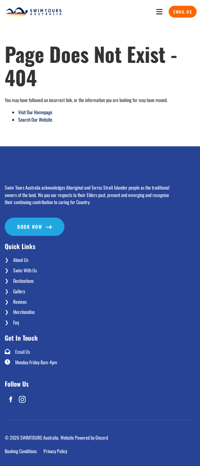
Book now (17, 221)
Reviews (20, 301)
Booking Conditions (21, 451)
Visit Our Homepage (35, 112)
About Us (20, 259)
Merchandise (24, 311)
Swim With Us (25, 270)
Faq (16, 322)
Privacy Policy (55, 451)
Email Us (180, 9)
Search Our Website (35, 119)
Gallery (19, 291)
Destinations (23, 280)
